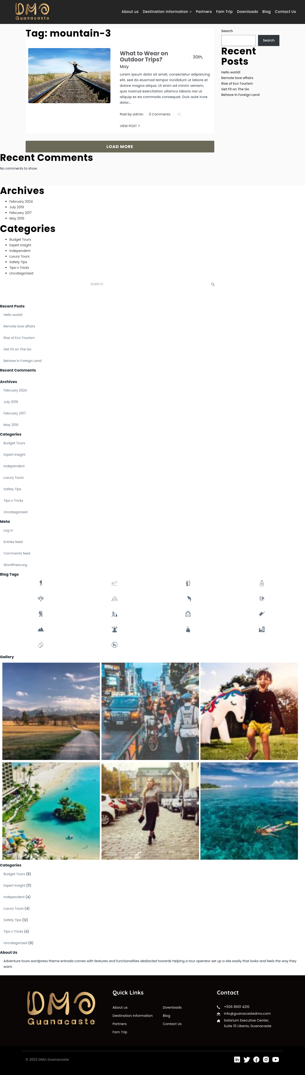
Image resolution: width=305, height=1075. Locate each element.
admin (138, 114)
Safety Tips (18, 262)
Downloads (247, 11)
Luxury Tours (19, 256)
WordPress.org (15, 564)
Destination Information (167, 11)
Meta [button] (5, 521)
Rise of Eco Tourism (237, 83)
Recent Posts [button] (12, 306)
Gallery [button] (7, 657)
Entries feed (13, 541)
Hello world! (231, 72)
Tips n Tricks (19, 267)
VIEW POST (128, 126)
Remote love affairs (237, 78)
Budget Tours (20, 239)
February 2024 (21, 201)
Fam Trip (224, 11)
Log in (8, 530)
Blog (266, 11)
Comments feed (17, 553)
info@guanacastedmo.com (247, 1013)
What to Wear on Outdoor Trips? (144, 56)
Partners (204, 11)
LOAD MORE (119, 146)
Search (227, 31)
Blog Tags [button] (9, 574)
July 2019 (16, 207)
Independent (20, 250)
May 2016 (16, 218)
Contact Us (285, 11)
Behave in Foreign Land (240, 94)
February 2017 (20, 212)
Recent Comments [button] (18, 370)
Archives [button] (8, 381)
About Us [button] (8, 952)
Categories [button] (10, 434)
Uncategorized (21, 273)
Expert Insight (20, 245)
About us (130, 11)
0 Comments (159, 114)
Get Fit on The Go (235, 89)
